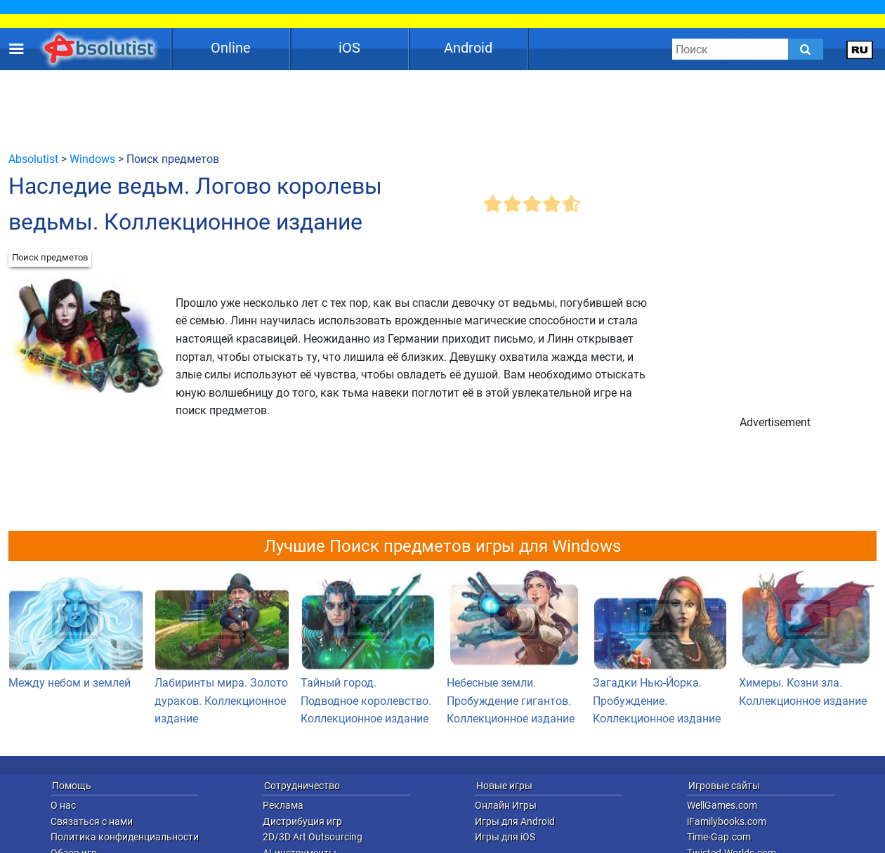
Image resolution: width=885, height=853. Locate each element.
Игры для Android (515, 821)
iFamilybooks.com (726, 821)
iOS (349, 47)
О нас (63, 805)
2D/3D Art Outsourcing (312, 836)
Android (468, 47)
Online (231, 47)
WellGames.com (722, 805)
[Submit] (805, 49)
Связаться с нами (92, 821)
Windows (92, 159)
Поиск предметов (50, 257)
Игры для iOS (505, 836)
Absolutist (33, 159)
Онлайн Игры (506, 805)
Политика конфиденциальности (125, 836)
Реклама (283, 805)
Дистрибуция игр (302, 821)
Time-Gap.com (719, 836)
